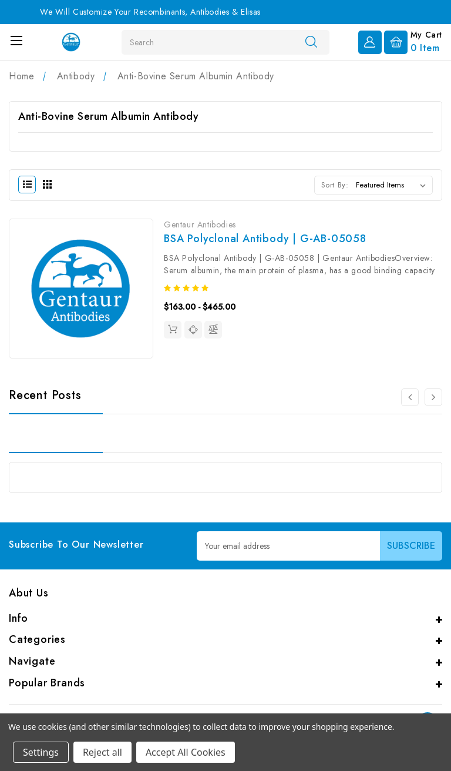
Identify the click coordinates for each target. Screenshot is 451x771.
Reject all (102, 752)
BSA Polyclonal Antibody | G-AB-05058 (265, 238)
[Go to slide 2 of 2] (410, 397)
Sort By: (335, 184)
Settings (41, 752)
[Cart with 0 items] (413, 41)
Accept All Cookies (186, 752)
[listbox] (393, 185)
